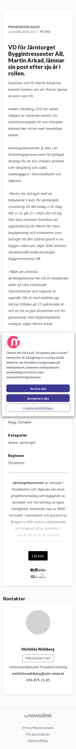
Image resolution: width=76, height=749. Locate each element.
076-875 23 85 (38, 680)
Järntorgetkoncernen (28, 482)
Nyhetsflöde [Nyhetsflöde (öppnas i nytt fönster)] (38, 740)
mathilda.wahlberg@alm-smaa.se (38, 673)
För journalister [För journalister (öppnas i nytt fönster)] (38, 734)
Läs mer (38, 556)
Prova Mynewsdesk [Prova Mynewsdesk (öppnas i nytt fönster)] (38, 727)
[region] (38, 374)
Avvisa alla (38, 388)
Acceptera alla (38, 398)
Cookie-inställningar (38, 408)
